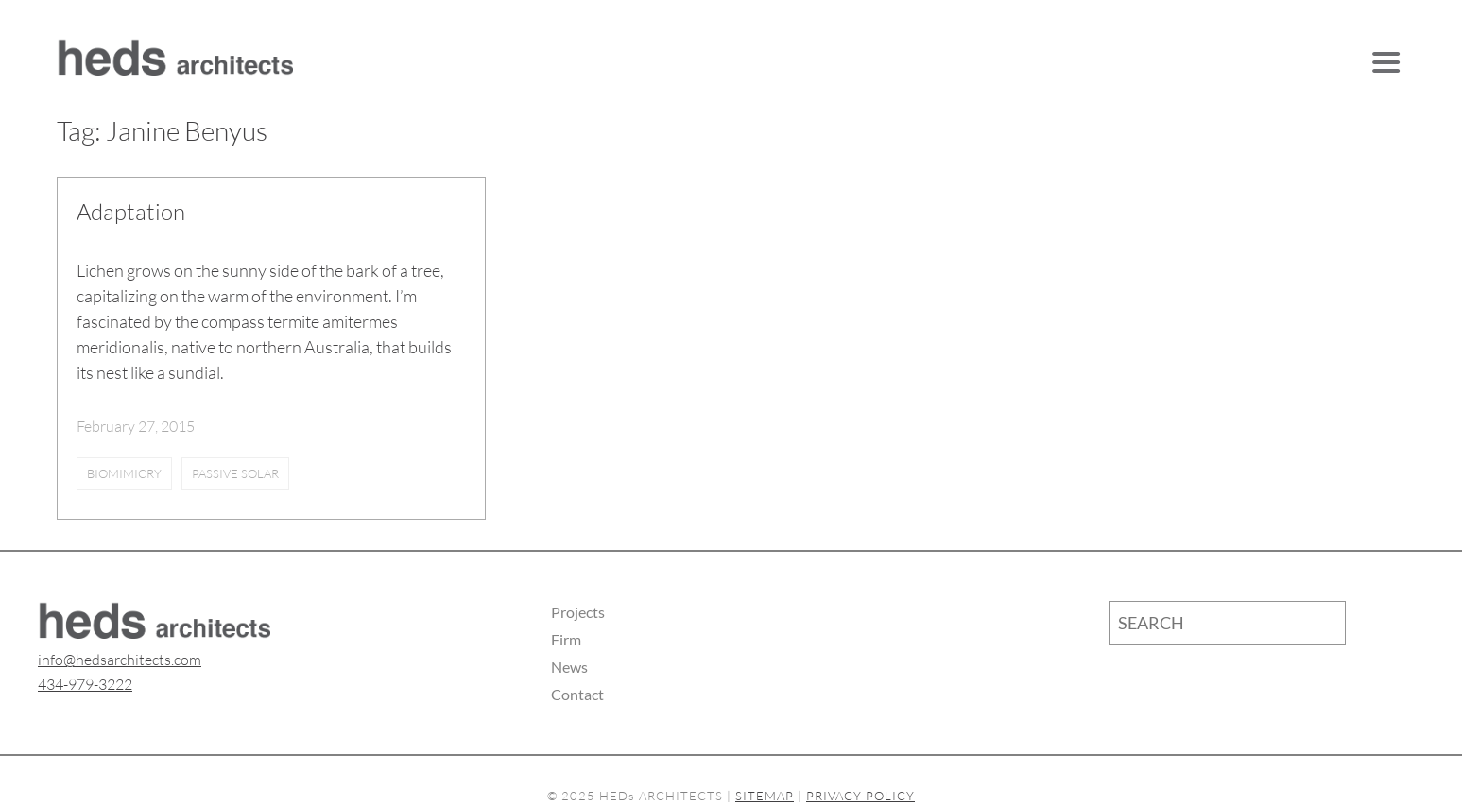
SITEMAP (764, 795)
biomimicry (124, 473)
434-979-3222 (85, 684)
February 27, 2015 (136, 426)
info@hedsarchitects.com (119, 659)
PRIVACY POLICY (860, 795)
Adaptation (131, 211)
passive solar (235, 473)
